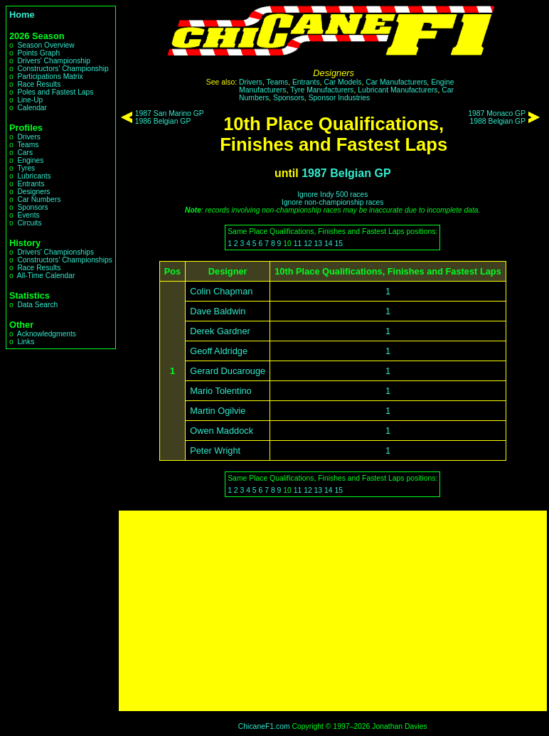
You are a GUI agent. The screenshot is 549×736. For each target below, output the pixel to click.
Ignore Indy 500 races (332, 194)
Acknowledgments (46, 334)
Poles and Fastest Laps (55, 92)
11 (298, 243)
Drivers (28, 137)
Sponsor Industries (340, 98)
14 (328, 243)
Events (28, 215)
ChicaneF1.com (264, 726)
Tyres (26, 168)
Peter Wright (215, 450)
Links (25, 342)
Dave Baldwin (217, 311)
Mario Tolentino (221, 390)
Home (22, 14)
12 (308, 243)
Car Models (342, 82)
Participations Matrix (49, 76)
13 (318, 243)
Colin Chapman (221, 291)
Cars (25, 152)
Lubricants (33, 176)
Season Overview (45, 45)
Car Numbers (38, 199)
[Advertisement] (332, 610)
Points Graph (38, 53)
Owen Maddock (221, 430)
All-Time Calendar (46, 275)
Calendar (32, 108)
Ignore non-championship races (332, 202)
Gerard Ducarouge (227, 371)
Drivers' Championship (53, 61)
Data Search (37, 305)
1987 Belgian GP (346, 173)
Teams (27, 145)
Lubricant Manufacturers (397, 90)
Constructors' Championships (64, 260)
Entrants (30, 184)
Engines (30, 160)
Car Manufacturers (396, 82)
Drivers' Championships (55, 252)
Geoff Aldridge (218, 351)
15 (338, 243)
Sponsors (32, 207)
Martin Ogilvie (217, 410)
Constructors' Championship (62, 69)
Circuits (29, 223)
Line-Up (30, 100)
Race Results (38, 84)
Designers (33, 192)
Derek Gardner (220, 331)
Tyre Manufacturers (322, 90)
